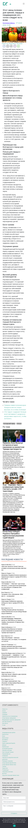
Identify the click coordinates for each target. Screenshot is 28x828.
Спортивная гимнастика (9, 764)
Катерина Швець (9, 23)
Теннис (9, 573)
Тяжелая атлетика (7, 771)
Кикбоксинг (5, 747)
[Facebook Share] (4, 46)
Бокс (2, 592)
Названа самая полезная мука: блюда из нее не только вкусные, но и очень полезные (15, 407)
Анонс (4, 711)
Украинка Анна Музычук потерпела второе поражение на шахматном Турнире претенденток (11, 630)
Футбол (9, 564)
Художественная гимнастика (10, 775)
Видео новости (12, 653)
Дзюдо (4, 745)
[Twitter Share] (7, 46)
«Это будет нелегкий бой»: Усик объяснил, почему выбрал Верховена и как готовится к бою (13, 682)
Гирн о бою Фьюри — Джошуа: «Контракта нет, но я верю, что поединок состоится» (13, 639)
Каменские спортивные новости (11, 662)
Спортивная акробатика (9, 763)
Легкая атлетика (7, 750)
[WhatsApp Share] (18, 46)
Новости (3, 564)
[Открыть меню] (24, 3)
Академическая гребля (8, 732)
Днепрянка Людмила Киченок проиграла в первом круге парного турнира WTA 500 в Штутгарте (14, 576)
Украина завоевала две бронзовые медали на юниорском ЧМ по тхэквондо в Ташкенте (13, 648)
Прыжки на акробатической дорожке (10, 758)
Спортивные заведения (9, 718)
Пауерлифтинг (6, 754)
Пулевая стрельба (7, 761)
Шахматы (9, 627)
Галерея (4, 712)
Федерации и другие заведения (11, 719)
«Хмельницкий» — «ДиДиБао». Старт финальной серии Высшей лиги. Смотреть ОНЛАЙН (13, 656)
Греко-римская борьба (8, 743)
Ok (14, 825)
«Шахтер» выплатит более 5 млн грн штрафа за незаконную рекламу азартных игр (13, 568)
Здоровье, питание (15, 43)
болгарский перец (9, 423)
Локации (4, 714)
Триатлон (5, 768)
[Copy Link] (11, 46)
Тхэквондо (10, 644)
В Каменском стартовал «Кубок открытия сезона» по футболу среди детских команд (14, 667)
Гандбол (4, 741)
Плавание (5, 755)
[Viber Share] (14, 46)
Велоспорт (5, 738)
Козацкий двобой (7, 748)
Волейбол (5, 739)
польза (19, 423)
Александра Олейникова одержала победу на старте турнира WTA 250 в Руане (12, 602)
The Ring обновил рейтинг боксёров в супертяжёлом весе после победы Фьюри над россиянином (14, 611)
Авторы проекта (7, 721)
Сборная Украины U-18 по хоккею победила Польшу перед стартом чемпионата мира (11, 691)
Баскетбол (4, 653)
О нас (3, 725)
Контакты (5, 723)
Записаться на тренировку (10, 716)
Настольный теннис (8, 752)
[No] (26, 822)
